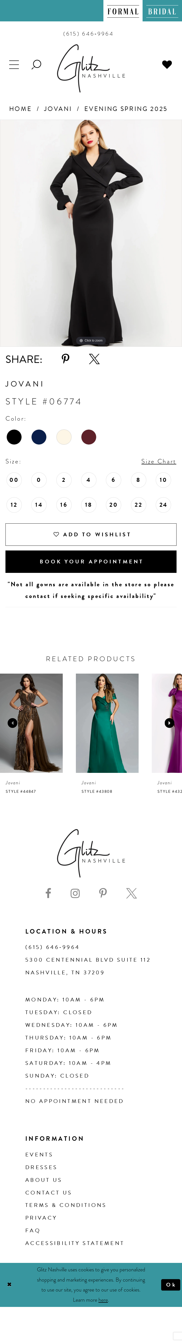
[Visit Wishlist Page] (167, 64)
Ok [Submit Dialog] (171, 1285)
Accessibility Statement (75, 1243)
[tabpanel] (91, 233)
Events (39, 1154)
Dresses (41, 1167)
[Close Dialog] (9, 1285)
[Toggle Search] (37, 64)
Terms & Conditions (66, 1205)
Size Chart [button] (158, 461)
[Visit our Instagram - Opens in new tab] (75, 893)
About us (43, 1180)
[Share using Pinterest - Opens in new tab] (65, 359)
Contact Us (48, 1193)
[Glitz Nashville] (91, 68)
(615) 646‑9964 (52, 947)
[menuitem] (123, 10)
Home (20, 108)
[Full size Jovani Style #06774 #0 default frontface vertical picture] (91, 233)
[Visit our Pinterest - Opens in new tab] (103, 893)
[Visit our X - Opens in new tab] (131, 893)
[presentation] (31, 723)
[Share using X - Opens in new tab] (94, 359)
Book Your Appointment (92, 561)
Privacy (41, 1218)
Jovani (58, 108)
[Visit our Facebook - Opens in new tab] (48, 893)
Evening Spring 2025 (126, 108)
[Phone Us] (89, 33)
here (103, 1300)
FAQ (33, 1230)
